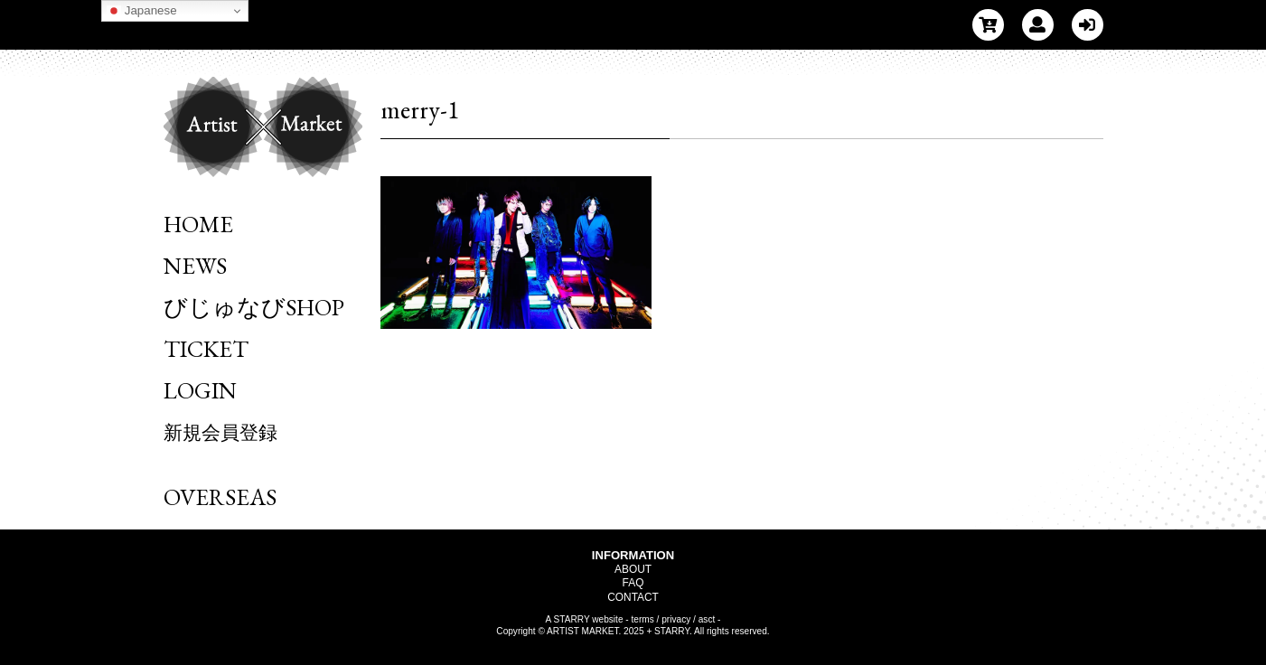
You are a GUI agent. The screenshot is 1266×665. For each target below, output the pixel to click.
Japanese (142, 11)
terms (643, 619)
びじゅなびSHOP (254, 307)
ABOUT (633, 569)
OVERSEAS (220, 497)
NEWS (195, 265)
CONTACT (633, 597)
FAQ (633, 582)
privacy (675, 619)
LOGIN (200, 390)
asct (707, 619)
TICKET (206, 348)
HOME (198, 224)
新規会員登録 (220, 432)
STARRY (572, 619)
